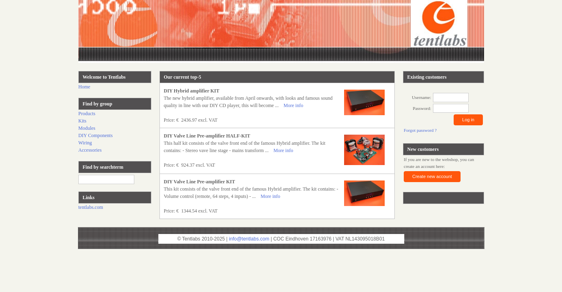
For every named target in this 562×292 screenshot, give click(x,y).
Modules (86, 128)
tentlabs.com (90, 207)
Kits (82, 121)
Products (86, 113)
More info (293, 105)
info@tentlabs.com (249, 239)
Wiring (85, 143)
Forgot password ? (420, 130)
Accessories (89, 150)
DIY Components (95, 135)
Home (84, 87)
